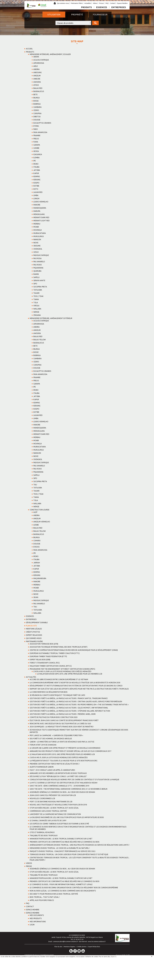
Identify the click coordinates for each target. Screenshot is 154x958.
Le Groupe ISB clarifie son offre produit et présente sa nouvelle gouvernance (65, 748)
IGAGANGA (37, 154)
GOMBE (36, 148)
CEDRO (36, 110)
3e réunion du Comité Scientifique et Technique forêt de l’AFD (57, 695)
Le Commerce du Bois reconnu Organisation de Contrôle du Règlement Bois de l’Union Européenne (74, 888)
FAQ (106, 3)
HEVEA (36, 151)
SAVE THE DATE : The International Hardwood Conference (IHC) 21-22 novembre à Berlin (68, 789)
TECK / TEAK (38, 296)
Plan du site (31, 626)
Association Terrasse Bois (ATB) (44, 644)
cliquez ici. (114, 956)
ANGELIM (37, 76)
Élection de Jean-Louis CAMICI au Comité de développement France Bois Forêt (64, 720)
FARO (35, 129)
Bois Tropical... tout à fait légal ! (45, 897)
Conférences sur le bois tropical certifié (48, 811)
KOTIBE (36, 186)
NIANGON (37, 239)
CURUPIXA (37, 113)
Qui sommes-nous (63, 3)
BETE (35, 94)
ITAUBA (36, 167)
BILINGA (36, 98)
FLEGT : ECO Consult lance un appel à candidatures (52, 770)
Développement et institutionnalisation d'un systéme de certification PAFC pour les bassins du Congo (76, 686)
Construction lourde (39, 510)
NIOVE (35, 243)
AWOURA (37, 82)
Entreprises (118, 7)
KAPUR (36, 173)
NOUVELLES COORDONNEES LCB (42, 798)
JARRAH (36, 563)
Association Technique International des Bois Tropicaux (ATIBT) (58, 647)
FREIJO (36, 139)
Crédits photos (33, 632)
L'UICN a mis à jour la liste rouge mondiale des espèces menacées (62, 671)
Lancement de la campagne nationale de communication (55, 814)
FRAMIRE (36, 135)
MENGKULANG (39, 214)
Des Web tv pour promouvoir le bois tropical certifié (54, 894)
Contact (112, 3)
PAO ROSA (37, 258)
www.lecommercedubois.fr (97, 941)
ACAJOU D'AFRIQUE (41, 60)
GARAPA (36, 145)
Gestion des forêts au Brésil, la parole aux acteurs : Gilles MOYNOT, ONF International (69, 708)
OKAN (35, 597)
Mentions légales (34, 629)
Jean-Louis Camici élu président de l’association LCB (53, 795)
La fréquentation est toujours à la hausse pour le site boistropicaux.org (63, 761)
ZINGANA (37, 315)
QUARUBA (37, 271)
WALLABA (37, 309)
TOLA (35, 302)
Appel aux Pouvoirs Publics (42, 900)
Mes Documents (37, 915)
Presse (101, 3)
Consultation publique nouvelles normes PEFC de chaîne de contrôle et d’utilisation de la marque (74, 779)
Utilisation (53, 14)
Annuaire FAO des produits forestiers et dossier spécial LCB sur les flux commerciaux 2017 (70, 751)
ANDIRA (36, 69)
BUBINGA (37, 104)
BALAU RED (37, 88)
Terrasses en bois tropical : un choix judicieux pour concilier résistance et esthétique (69, 854)
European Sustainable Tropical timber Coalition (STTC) (55, 653)
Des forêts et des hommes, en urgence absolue (51, 739)
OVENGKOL (37, 249)
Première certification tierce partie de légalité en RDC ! (55, 764)
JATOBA (36, 170)
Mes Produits (36, 918)
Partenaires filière (77, 3)
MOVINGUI (37, 230)
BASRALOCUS (38, 91)
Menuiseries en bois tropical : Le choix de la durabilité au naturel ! (60, 848)
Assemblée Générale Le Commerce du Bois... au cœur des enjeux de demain (62, 792)
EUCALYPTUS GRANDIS (42, 123)
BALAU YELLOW (39, 340)
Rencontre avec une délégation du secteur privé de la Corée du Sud (60, 724)
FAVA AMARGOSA (40, 132)
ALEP (35, 512)
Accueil (29, 49)
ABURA (36, 57)
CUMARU (36, 541)
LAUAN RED (37, 192)
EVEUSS (36, 547)
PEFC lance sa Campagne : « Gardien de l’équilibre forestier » (56, 735)
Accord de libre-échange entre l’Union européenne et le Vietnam (59, 679)
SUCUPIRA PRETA (40, 287)
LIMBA (35, 195)
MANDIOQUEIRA (39, 208)
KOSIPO (36, 183)
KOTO (35, 189)
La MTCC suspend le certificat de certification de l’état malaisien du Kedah (63, 783)
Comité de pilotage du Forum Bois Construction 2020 (53, 717)
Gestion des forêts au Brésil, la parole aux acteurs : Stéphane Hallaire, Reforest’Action (70, 711)
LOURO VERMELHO (40, 202)
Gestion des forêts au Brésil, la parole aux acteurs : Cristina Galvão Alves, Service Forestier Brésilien (76, 701)
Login (32, 925)
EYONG (36, 126)
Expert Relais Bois (34, 635)
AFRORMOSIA (38, 63)
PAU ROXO (37, 265)
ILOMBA (36, 158)
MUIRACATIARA (39, 233)
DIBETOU (37, 117)
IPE (34, 161)
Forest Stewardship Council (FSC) (45, 663)
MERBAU (36, 224)
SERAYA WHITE (39, 280)
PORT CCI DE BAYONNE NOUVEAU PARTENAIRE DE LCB (51, 802)
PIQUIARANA (38, 268)
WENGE (36, 312)
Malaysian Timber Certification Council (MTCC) (51, 666)
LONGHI (36, 198)
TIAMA (36, 299)
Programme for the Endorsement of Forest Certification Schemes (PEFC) (62, 669)
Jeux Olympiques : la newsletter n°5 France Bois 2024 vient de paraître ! (62, 727)
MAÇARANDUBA (39, 578)
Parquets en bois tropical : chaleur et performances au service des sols (62, 851)
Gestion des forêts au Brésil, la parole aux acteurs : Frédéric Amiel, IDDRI (63, 714)
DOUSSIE (36, 120)
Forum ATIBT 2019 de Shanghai (43, 745)
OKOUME (36, 246)
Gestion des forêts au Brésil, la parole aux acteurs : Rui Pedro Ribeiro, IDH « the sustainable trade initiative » (79, 705)
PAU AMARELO (39, 262)
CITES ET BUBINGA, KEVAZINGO (42, 832)
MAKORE (36, 205)
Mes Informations (38, 922)
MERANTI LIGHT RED (41, 221)
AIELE (35, 66)
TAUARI (36, 293)
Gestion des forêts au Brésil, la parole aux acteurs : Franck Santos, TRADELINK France (69, 698)
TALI (35, 485)
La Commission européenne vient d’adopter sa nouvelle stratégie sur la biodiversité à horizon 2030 (75, 683)
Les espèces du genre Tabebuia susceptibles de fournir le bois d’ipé (59, 824)
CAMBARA (37, 107)
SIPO (35, 284)
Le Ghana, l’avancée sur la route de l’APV (48, 820)
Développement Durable (37, 622)
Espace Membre (122, 3)
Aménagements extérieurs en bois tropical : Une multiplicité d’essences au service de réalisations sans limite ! (79, 845)
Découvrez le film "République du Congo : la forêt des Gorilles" (58, 776)
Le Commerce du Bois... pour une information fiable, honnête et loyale (61, 884)
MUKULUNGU (38, 236)
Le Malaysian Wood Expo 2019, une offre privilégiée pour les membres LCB (69, 674)
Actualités (87, 3)
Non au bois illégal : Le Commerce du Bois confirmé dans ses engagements (63, 891)
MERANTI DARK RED (41, 217)
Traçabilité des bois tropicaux (43, 835)
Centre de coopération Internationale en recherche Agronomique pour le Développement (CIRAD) (74, 650)
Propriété (77, 14)
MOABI (36, 227)
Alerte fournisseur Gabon (41, 767)
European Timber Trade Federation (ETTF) (48, 656)
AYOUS (36, 85)
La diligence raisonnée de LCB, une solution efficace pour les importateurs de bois (67, 817)
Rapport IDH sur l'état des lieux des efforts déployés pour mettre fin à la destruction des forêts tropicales (79, 689)
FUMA (35, 142)
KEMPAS (36, 176)
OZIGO (36, 252)
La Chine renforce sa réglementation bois (48, 692)
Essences (101, 7)
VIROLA (36, 306)
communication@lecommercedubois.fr (65, 941)
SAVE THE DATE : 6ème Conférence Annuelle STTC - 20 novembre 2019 (59, 786)
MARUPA (36, 211)
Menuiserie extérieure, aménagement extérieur (51, 318)
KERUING (36, 180)
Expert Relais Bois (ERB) (40, 660)
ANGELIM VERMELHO (41, 522)
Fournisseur (100, 14)
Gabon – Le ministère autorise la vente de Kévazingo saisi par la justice (62, 742)
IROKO (35, 164)
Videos (95, 3)
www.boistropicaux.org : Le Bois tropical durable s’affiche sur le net (61, 839)
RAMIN (36, 274)
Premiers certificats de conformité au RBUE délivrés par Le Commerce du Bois (64, 842)
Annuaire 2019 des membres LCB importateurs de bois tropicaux (58, 773)
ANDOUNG (37, 72)
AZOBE (36, 525)
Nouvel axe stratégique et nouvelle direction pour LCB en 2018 (58, 805)
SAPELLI (36, 277)
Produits (86, 7)
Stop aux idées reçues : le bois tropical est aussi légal (54, 808)
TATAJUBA (37, 290)
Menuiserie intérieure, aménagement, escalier (50, 54)
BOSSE (36, 101)
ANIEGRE (36, 79)
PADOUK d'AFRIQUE (41, 255)
